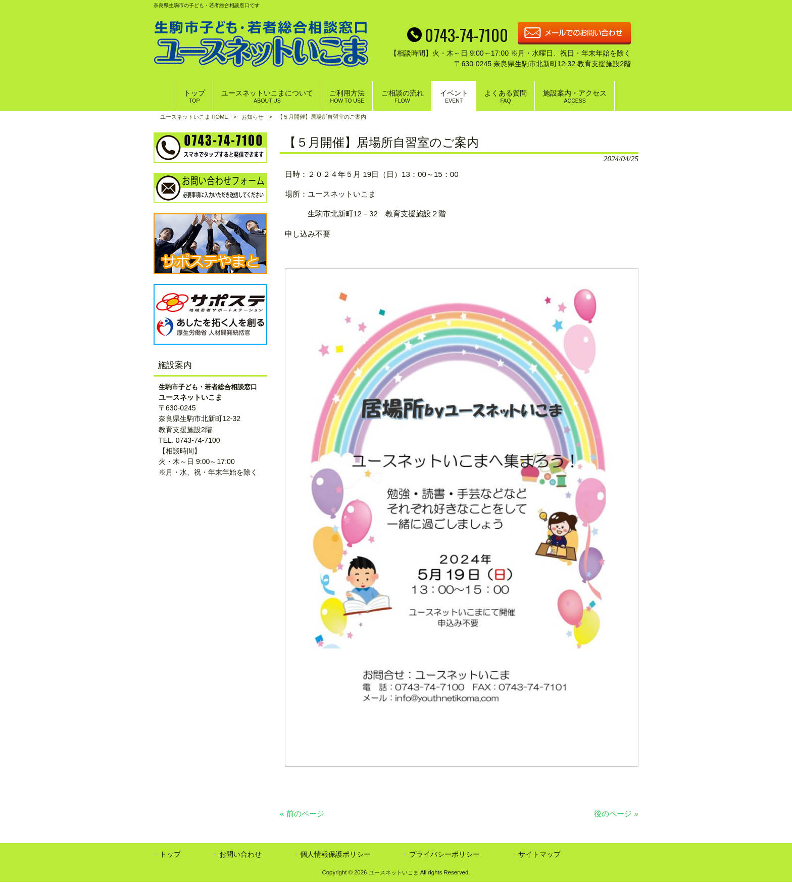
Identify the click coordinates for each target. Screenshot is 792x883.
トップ (170, 855)
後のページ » (616, 814)
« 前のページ (302, 814)
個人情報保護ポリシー (335, 855)
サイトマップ (539, 855)
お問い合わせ (240, 855)
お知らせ (252, 117)
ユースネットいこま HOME (194, 117)
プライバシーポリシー (444, 855)
